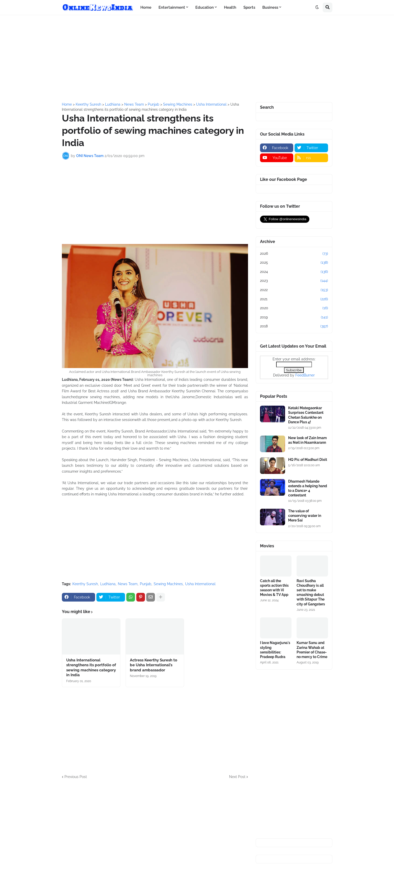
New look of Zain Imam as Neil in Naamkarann (307, 440)
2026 (294, 253)
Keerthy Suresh (85, 584)
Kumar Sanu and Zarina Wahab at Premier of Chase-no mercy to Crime (312, 650)
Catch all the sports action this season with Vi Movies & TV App (274, 588)
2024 (294, 271)
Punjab (145, 584)
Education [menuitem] (204, 7)
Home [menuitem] (145, 7)
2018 (294, 326)
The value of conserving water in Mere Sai (304, 515)
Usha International (200, 584)
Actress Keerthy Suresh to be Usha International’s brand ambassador (153, 665)
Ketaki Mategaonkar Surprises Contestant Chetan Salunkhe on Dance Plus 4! (305, 415)
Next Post (237, 777)
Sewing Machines (168, 584)
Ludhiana (108, 584)
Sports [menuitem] (249, 7)
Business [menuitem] (270, 7)
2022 (294, 290)
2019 (294, 317)
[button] (317, 7)
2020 (294, 308)
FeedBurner (305, 375)
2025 (294, 262)
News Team (128, 584)
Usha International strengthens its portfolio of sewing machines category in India (91, 668)
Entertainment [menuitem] (172, 7)
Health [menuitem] (230, 7)
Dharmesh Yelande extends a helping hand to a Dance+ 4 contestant (307, 488)
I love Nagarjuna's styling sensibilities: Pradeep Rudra (275, 650)
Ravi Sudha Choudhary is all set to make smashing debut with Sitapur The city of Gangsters (311, 592)
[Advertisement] (197, 58)
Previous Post (75, 777)
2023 (294, 280)
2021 (294, 299)
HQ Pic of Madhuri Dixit (307, 460)
